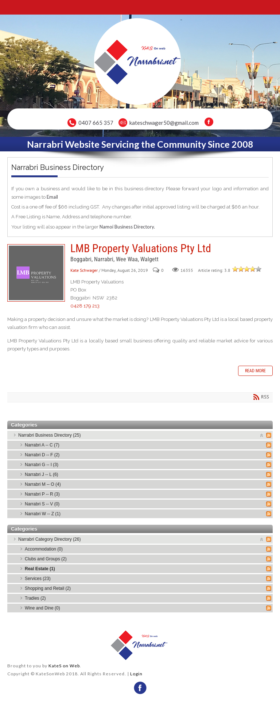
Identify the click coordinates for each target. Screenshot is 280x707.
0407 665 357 (95, 122)
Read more (255, 370)
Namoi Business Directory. (127, 227)
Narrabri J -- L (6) (41, 474)
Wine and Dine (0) (42, 608)
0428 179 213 (85, 306)
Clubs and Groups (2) (46, 558)
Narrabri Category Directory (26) (49, 539)
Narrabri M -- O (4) (43, 484)
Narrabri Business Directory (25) (49, 435)
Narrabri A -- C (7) (42, 445)
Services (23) (38, 578)
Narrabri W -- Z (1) (43, 513)
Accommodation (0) (44, 549)
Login (136, 673)
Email (52, 197)
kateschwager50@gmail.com (164, 122)
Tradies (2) (35, 598)
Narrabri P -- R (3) (42, 494)
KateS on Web (64, 665)
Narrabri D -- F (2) (42, 454)
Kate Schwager (84, 270)
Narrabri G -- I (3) (41, 464)
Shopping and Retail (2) (48, 588)
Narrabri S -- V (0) (42, 504)
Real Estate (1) (40, 568)
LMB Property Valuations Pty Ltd (36, 273)
